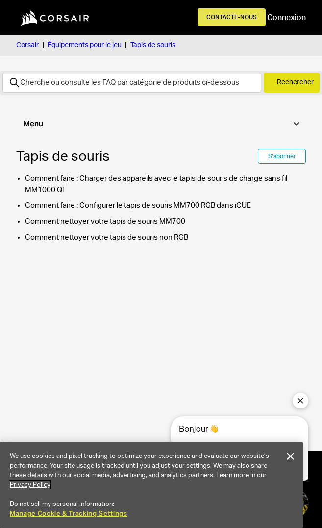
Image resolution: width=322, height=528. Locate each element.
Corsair (27, 45)
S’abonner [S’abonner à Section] (282, 156)
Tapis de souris (152, 45)
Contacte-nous (231, 17)
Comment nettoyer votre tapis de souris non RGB (106, 237)
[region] (151, 485)
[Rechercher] (131, 83)
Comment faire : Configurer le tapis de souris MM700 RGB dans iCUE (138, 205)
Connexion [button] (286, 18)
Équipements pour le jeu (85, 45)
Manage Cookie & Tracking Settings (68, 513)
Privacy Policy (30, 484)
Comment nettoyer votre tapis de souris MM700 (105, 221)
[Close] (290, 456)
